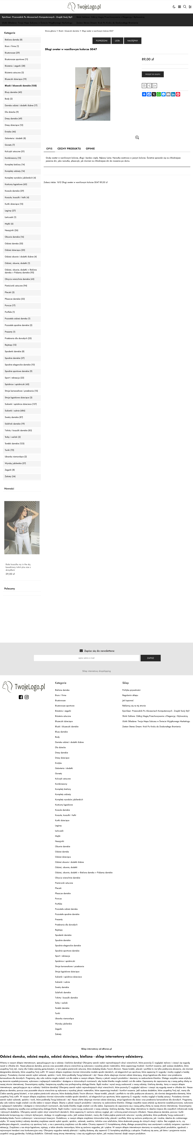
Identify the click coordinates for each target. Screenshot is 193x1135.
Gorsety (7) (10, 145)
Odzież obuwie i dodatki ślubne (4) (21, 256)
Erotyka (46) (10, 131)
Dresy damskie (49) (13, 118)
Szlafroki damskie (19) (15, 423)
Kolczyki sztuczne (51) (15, 151)
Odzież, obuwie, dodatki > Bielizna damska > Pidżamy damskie (83, 872)
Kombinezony (61, 783)
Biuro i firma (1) (12, 46)
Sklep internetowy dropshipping (96, 671)
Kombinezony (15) (13, 158)
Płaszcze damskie (63, 893)
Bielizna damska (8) (13, 39)
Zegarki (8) (10, 470)
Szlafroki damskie (63, 992)
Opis (49, 148)
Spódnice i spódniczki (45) (17, 384)
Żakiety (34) (10, 476)
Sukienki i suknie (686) (15, 410)
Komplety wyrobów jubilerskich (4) (20, 177)
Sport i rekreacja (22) (14, 377)
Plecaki (58, 888)
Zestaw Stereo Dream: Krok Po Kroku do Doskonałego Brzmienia (107, 22)
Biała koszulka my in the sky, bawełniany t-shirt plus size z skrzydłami (18, 567)
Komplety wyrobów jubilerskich (69, 799)
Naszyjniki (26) (11, 230)
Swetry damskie (62, 987)
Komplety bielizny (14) (15, 164)
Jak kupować (128, 700)
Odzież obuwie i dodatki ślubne (69, 862)
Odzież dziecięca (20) (15, 250)
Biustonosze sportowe (64, 705)
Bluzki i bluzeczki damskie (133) (21, 85)
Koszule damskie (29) (14, 191)
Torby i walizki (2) (13, 437)
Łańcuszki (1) (10, 217)
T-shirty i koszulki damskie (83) (18, 430)
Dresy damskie (61, 752)
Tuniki (57, 1013)
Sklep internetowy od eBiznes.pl (96, 1048)
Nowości (9, 488)
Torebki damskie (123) (14, 443)
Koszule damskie (62, 809)
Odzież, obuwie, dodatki (66, 867)
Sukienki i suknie (62, 982)
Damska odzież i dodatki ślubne (69, 742)
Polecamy (9, 588)
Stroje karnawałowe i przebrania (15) (21, 391)
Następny (132, 40)
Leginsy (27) (10, 210)
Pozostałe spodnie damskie (67, 914)
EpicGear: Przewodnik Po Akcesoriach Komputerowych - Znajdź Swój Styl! (37, 17)
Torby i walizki (61, 1002)
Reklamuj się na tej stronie (134, 705)
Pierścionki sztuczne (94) (16, 285)
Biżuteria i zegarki (63, 710)
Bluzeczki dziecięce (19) (16, 79)
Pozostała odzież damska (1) (17, 318)
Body (57, 736)
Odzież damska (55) (14, 243)
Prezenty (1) (10, 331)
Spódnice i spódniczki (65, 961)
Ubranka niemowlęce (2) (16, 456)
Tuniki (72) (9, 450)
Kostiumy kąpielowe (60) (16, 184)
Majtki (57, 836)
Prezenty (59, 919)
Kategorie (9, 33)
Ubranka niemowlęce (64, 1018)
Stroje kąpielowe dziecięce (67, 971)
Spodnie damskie (62, 940)
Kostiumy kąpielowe (64, 804)
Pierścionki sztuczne (64, 882)
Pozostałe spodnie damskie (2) (18, 325)
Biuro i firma (60, 695)
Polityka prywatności (131, 690)
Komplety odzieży (63, 794)
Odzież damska (62, 851)
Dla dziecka (60, 747)
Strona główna (50, 31)
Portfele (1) (10, 312)
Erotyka (58, 763)
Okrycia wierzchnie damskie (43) (19, 279)
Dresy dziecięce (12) (14, 125)
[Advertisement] (117, 202)
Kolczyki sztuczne (63, 778)
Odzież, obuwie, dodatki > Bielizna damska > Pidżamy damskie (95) (21, 271)
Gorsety (58, 773)
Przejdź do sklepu (152, 74)
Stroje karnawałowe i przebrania (69, 966)
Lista (117, 40)
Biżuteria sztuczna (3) (14, 72)
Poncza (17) (10, 305)
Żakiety (58, 1034)
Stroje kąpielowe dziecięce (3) (18, 397)
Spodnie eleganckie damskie (68, 945)
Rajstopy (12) (10, 345)
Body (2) (9, 98)
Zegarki (58, 1028)
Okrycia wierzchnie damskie (67, 877)
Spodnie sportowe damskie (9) (18, 371)
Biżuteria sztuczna (63, 716)
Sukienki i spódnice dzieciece (68, 976)
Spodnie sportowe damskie (67, 950)
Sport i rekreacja (62, 955)
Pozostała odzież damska (66, 909)
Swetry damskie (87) (14, 417)
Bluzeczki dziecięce (64, 721)
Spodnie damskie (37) (15, 358)
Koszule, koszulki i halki (65, 815)
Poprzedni (101, 40)
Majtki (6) (9, 223)
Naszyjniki (59, 841)
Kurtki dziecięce (62, 820)
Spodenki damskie (63, 935)
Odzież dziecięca (63, 856)
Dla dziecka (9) (12, 112)
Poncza (58, 898)
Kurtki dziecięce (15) (14, 204)
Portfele (58, 903)
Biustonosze (60, 700)
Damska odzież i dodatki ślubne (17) (21, 105)
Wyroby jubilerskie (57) (15, 463)
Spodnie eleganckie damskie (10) (20, 364)
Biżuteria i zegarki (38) (15, 66)
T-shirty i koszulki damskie (66, 997)
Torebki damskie (62, 1008)
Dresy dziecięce (62, 757)
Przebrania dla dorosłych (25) (18, 338)
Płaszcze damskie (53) (15, 299)
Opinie (90, 148)
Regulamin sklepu (130, 695)
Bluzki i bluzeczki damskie (69, 31)
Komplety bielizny (63, 789)
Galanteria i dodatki (64, 768)
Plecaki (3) (9, 292)
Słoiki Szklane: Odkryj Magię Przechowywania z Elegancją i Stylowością (110, 17)
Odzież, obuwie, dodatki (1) (17, 263)
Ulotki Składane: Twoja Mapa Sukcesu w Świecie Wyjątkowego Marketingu (37, 22)
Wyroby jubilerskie (63, 1023)
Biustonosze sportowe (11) (16, 59)
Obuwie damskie (62, 846)
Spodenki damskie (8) (14, 351)
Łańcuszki (59, 830)
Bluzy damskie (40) (13, 92)
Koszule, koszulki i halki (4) (17, 197)
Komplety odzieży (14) (15, 171)
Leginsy (58, 825)
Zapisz (150, 658)
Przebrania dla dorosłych (66, 924)
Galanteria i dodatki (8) (15, 138)
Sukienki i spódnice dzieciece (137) (21, 404)
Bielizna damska (62, 690)
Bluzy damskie (61, 731)
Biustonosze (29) (12, 52)
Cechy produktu (69, 148)
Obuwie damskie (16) (14, 237)
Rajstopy (59, 929)
